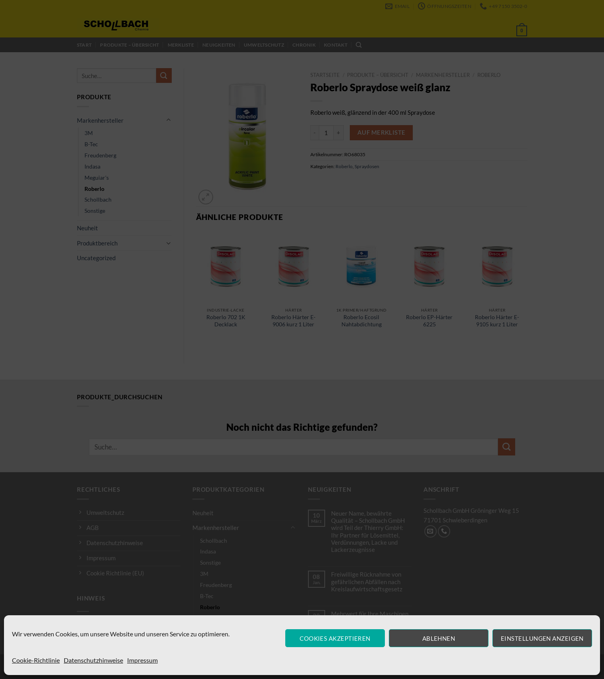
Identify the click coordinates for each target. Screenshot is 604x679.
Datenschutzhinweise (93, 660)
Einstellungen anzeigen (542, 638)
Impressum (142, 660)
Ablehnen (438, 638)
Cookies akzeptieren (335, 638)
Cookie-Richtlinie (36, 660)
